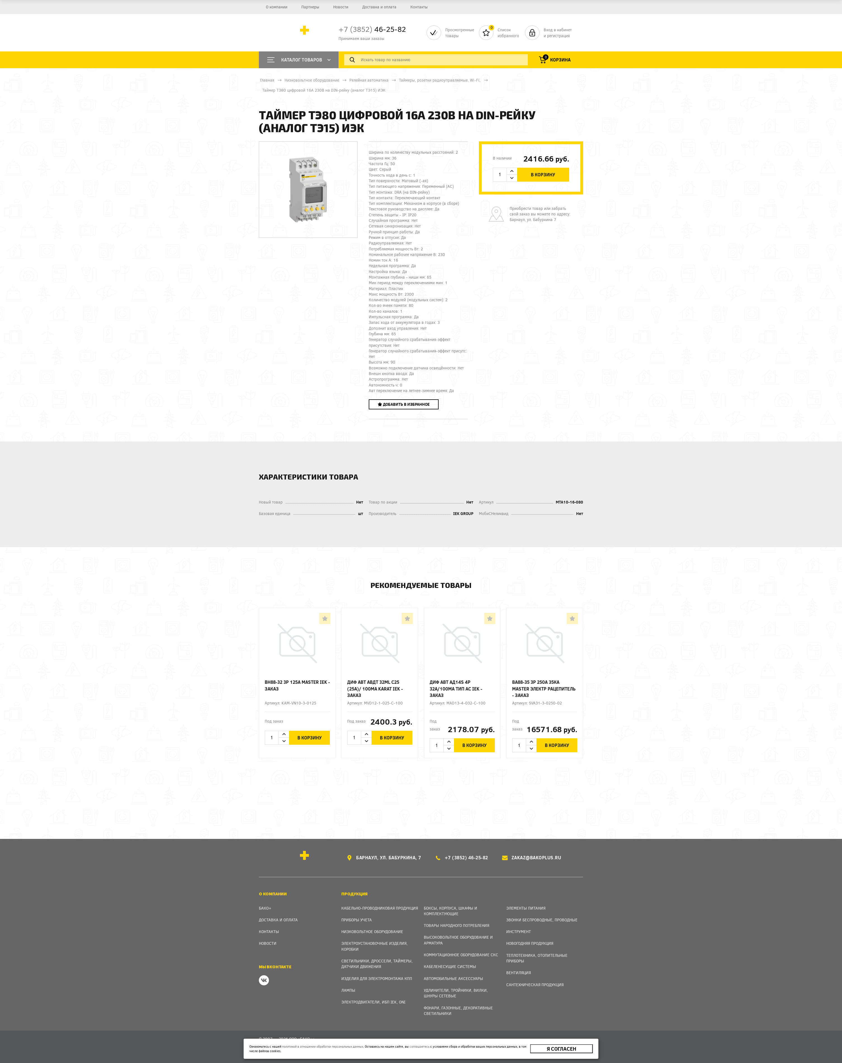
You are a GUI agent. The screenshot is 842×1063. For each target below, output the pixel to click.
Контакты (419, 7)
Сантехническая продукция (535, 984)
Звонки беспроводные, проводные (542, 919)
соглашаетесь (419, 1046)
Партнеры (310, 7)
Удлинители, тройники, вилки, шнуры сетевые (456, 993)
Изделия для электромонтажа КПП (376, 978)
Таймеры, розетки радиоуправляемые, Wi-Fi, (440, 80)
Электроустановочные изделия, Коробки (374, 946)
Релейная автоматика (369, 80)
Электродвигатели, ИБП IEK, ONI (373, 1002)
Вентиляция (518, 972)
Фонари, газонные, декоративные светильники (458, 1010)
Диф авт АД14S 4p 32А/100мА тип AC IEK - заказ (456, 688)
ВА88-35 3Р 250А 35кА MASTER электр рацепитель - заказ (544, 688)
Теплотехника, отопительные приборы (536, 958)
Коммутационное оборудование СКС (461, 954)
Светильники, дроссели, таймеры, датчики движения (377, 963)
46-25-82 (372, 29)
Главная (267, 80)
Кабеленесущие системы (450, 966)
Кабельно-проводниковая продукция (379, 908)
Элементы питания (525, 908)
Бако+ (265, 908)
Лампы (348, 990)
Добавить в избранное (404, 404)
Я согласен (561, 1048)
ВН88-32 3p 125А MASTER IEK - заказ (297, 685)
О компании (276, 7)
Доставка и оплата (379, 7)
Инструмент (518, 931)
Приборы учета (356, 919)
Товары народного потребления (456, 925)
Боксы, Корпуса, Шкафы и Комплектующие (450, 910)
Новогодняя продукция (529, 943)
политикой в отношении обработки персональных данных (322, 1046)
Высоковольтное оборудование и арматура (458, 939)
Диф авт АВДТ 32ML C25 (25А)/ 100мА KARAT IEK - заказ (375, 688)
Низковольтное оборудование (312, 80)
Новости (340, 7)
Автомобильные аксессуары (453, 978)
